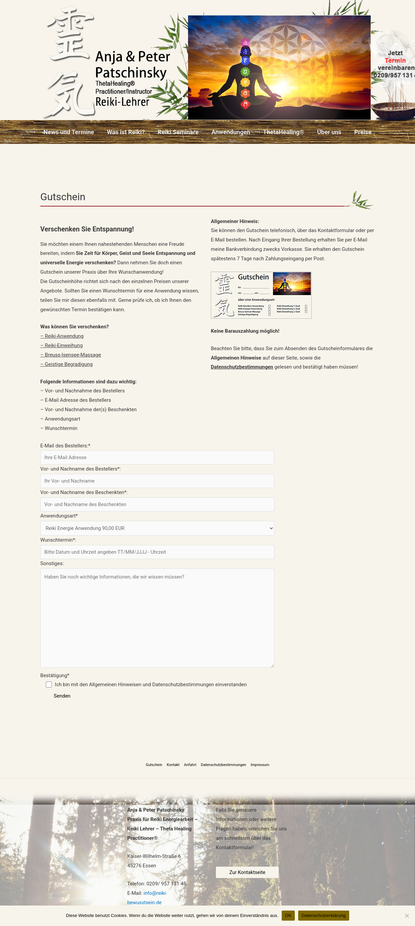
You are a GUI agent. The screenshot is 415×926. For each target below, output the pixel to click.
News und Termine (71, 131)
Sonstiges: (157, 617)
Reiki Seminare (178, 131)
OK (288, 915)
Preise (360, 131)
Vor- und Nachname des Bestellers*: (157, 477)
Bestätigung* (157, 684)
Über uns (328, 131)
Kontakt (174, 768)
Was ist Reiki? (127, 131)
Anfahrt (190, 768)
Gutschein (155, 768)
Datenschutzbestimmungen (222, 768)
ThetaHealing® (283, 131)
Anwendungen (231, 131)
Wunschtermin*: (157, 549)
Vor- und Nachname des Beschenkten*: (157, 501)
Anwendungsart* (157, 524)
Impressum (258, 768)
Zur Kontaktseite (247, 875)
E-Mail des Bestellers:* (157, 454)
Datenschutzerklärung (323, 915)
